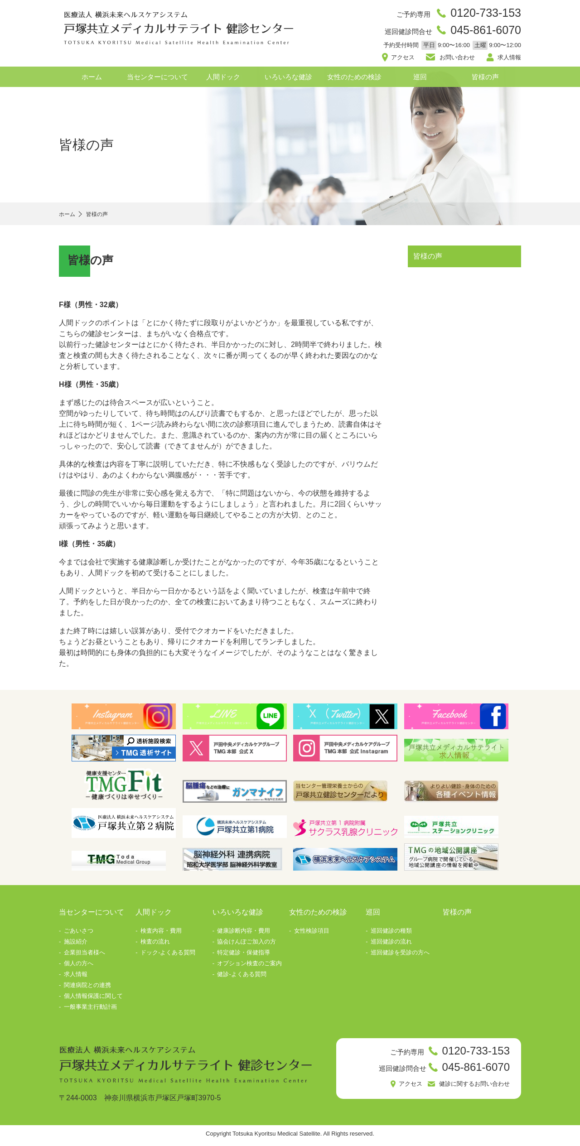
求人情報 (507, 60)
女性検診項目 (311, 934)
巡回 (420, 80)
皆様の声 (485, 80)
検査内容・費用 (161, 934)
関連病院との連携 (87, 988)
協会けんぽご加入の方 (246, 945)
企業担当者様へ (84, 956)
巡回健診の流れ (391, 945)
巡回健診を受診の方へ (400, 956)
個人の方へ (78, 966)
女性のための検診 (354, 80)
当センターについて (157, 80)
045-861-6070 (482, 32)
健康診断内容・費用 (243, 934)
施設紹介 (75, 945)
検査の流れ (155, 945)
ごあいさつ (78, 934)
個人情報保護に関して (93, 999)
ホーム (92, 80)
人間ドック (223, 80)
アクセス (405, 60)
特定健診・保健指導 (243, 956)
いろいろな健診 (288, 80)
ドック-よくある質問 (167, 956)
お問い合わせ (456, 60)
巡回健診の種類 (391, 934)
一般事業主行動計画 (90, 1010)
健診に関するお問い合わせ (469, 1089)
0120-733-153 (482, 14)
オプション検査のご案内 (249, 966)
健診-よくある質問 (241, 977)
